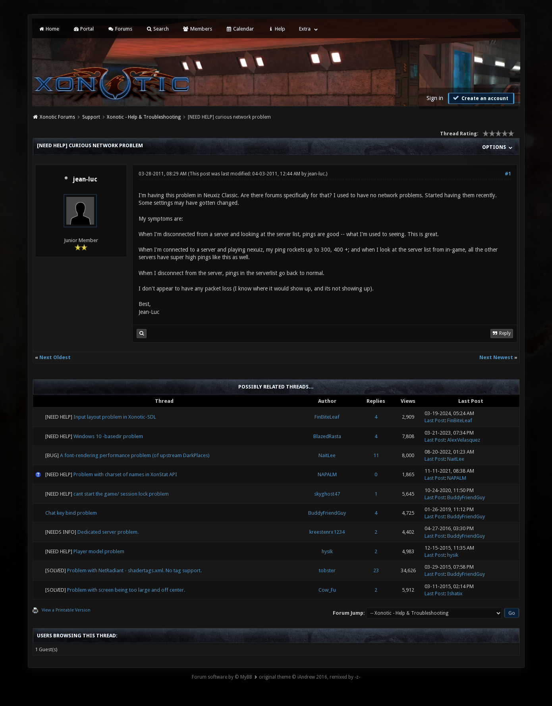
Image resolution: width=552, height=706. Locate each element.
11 (376, 455)
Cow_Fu (327, 590)
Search (157, 29)
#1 (508, 174)
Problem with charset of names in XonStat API (125, 474)
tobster (327, 570)
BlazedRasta (327, 436)
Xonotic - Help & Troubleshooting (144, 117)
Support (91, 117)
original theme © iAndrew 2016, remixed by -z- (309, 677)
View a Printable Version (66, 610)
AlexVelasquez (463, 440)
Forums (120, 29)
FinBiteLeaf (327, 417)
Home (49, 29)
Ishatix (455, 593)
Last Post (435, 420)
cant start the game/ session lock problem (121, 494)
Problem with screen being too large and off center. (126, 590)
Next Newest (496, 357)
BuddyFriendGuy (466, 497)
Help (276, 29)
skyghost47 (327, 494)
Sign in (435, 98)
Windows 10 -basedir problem (108, 436)
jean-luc (85, 179)
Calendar (240, 29)
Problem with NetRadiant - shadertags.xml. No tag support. (134, 570)
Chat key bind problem (71, 513)
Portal (83, 29)
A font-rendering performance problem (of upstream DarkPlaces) (135, 455)
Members (197, 29)
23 (376, 570)
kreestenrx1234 (327, 532)
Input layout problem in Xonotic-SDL (114, 417)
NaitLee (327, 455)
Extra (305, 29)
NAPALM (327, 474)
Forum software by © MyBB (222, 677)
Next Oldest (55, 357)
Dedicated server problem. (108, 532)
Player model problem (98, 551)
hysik (327, 551)
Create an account (480, 98)
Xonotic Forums (57, 117)
